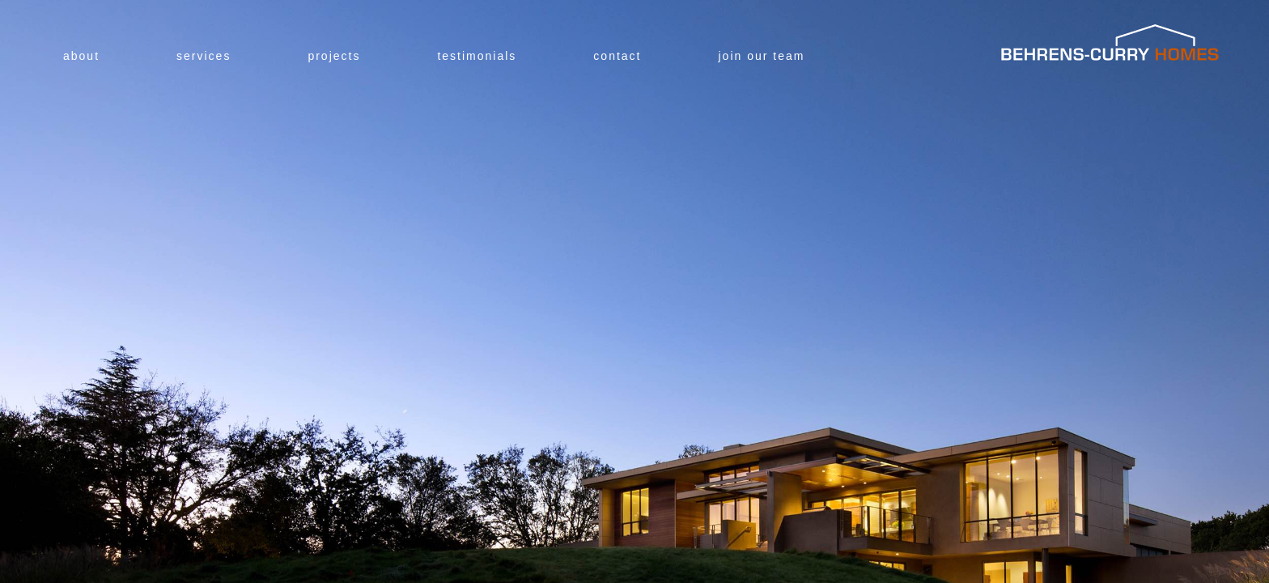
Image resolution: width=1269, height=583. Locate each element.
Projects (334, 55)
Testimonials (476, 55)
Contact (617, 55)
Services (203, 55)
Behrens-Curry (1110, 43)
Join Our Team (762, 55)
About (81, 55)
